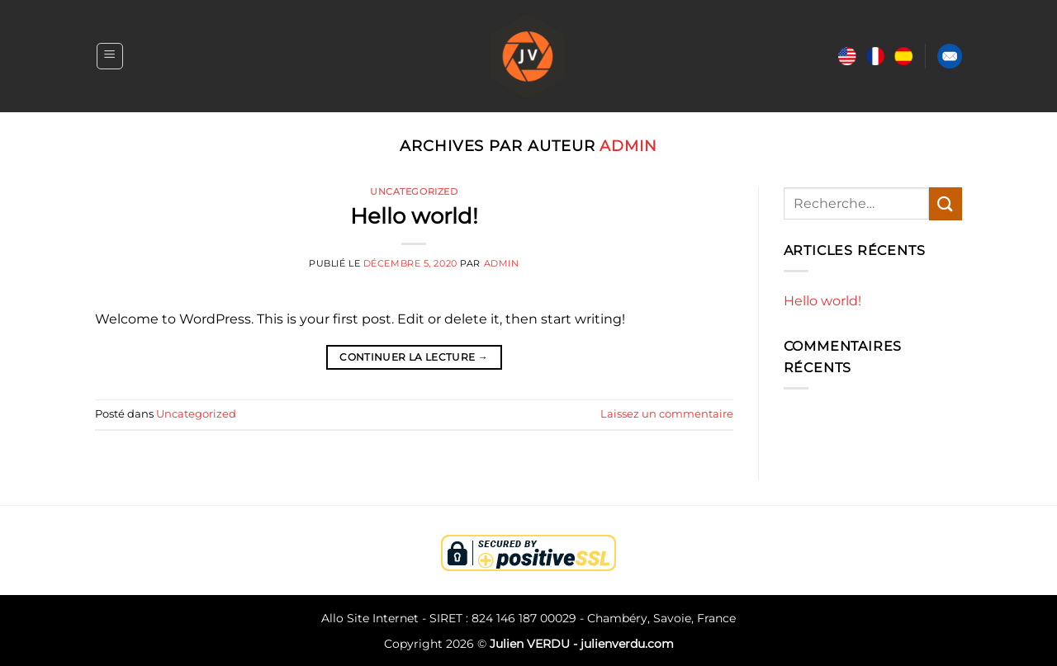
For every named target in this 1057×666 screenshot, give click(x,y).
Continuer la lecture (413, 357)
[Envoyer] (945, 203)
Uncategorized (413, 191)
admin (628, 145)
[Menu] (110, 56)
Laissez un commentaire (666, 414)
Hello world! (414, 216)
